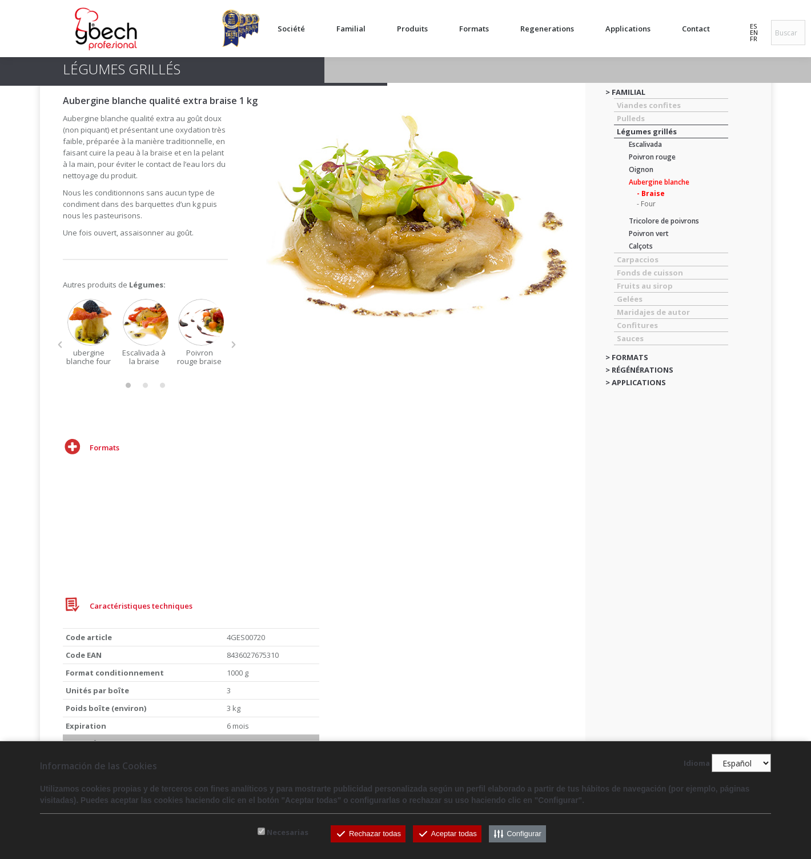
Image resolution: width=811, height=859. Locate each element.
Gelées (630, 299)
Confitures (637, 325)
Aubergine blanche (659, 182)
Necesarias (287, 832)
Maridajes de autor (653, 312)
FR (753, 38)
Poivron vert (649, 233)
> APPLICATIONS (635, 382)
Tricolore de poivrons (664, 221)
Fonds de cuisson (650, 272)
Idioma (697, 763)
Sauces (630, 338)
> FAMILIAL (625, 92)
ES (753, 26)
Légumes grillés (647, 131)
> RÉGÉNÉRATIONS (639, 370)
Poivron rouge (652, 157)
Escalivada (645, 144)
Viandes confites (649, 105)
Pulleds (631, 118)
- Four (646, 204)
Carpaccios (638, 259)
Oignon (641, 169)
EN (754, 32)
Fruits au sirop (645, 286)
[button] (60, 344)
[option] (90, 332)
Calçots (641, 246)
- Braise (651, 193)
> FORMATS (626, 357)
